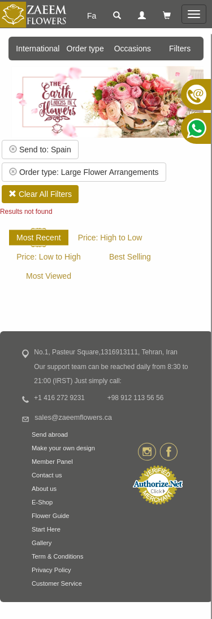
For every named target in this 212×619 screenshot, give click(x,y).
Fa (91, 15)
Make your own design (63, 448)
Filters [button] (180, 48)
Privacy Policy (51, 570)
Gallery (41, 542)
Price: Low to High (48, 256)
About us (44, 488)
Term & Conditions (57, 556)
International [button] (37, 48)
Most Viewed (48, 275)
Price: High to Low (110, 237)
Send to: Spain (40, 149)
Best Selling (130, 256)
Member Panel (52, 461)
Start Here (46, 529)
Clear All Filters (40, 194)
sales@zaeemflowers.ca (73, 418)
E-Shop (42, 502)
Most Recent (38, 237)
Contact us (47, 475)
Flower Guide (51, 515)
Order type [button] (85, 48)
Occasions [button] (132, 48)
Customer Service (57, 583)
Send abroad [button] (50, 434)
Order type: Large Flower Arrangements (84, 172)
